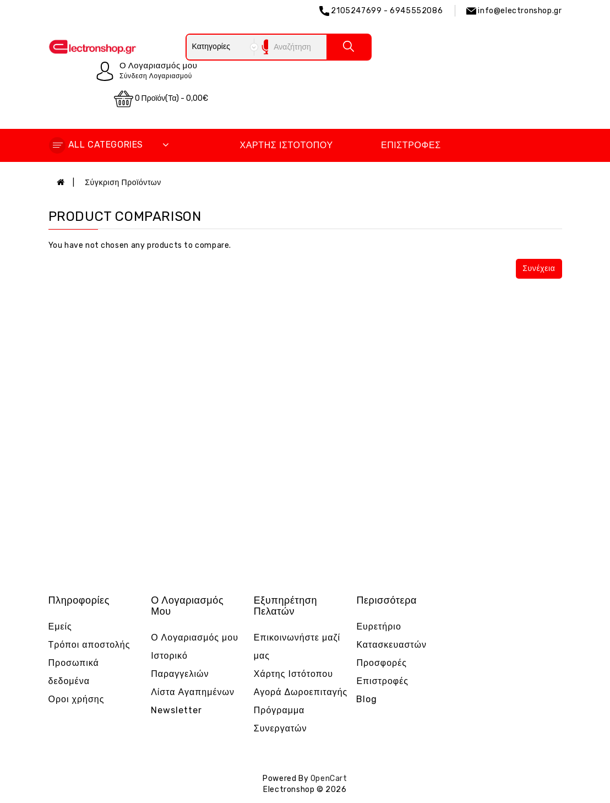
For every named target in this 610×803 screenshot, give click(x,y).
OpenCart (329, 778)
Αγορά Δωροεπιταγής (301, 692)
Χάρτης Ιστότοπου (286, 145)
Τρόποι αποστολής (89, 644)
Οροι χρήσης (76, 699)
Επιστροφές (411, 145)
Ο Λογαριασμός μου (194, 637)
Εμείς (60, 626)
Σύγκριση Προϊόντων (123, 182)
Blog (366, 699)
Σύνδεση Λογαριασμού (155, 76)
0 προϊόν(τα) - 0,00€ (161, 98)
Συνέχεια (538, 268)
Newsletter (176, 710)
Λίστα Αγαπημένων (193, 692)
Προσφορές (381, 663)
